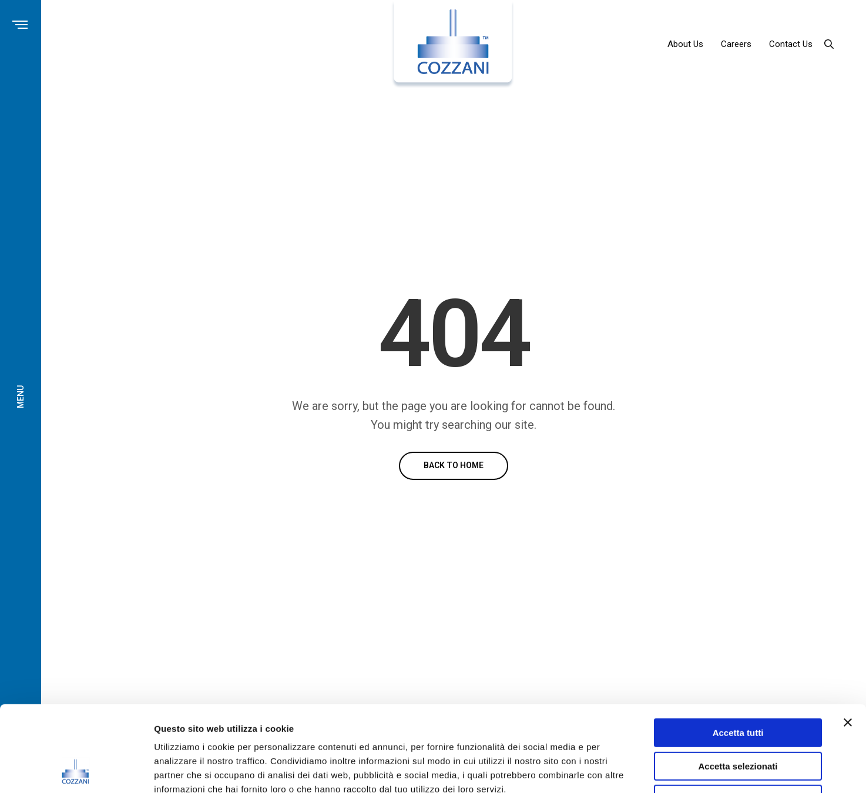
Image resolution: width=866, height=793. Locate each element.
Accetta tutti (738, 652)
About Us (685, 44)
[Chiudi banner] (848, 642)
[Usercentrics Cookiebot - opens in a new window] (76, 770)
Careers (736, 44)
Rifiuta (738, 719)
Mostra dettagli (618, 770)
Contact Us (791, 44)
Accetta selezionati (737, 686)
